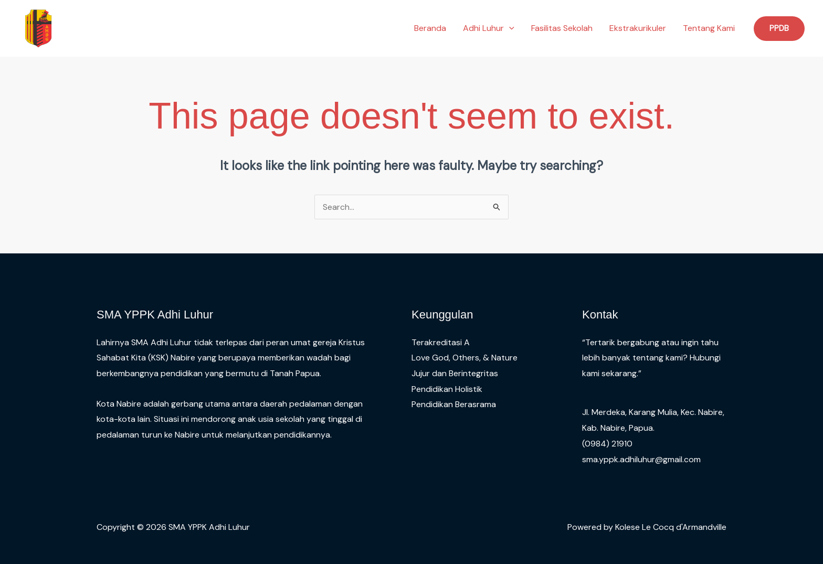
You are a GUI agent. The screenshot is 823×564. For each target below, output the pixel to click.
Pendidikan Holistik (447, 389)
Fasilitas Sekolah (562, 28)
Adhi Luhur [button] (488, 28)
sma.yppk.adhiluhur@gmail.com (641, 459)
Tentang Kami (709, 28)
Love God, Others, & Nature (465, 357)
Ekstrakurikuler (637, 28)
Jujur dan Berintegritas (455, 373)
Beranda (430, 28)
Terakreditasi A (441, 342)
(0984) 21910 (607, 443)
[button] (509, 28)
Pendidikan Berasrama (454, 404)
